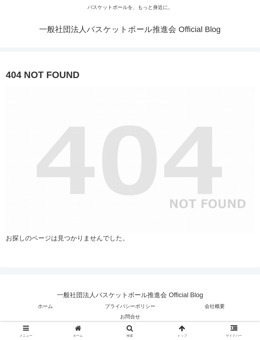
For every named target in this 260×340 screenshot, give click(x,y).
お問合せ (130, 316)
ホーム (45, 306)
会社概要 (215, 306)
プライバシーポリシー (130, 306)
